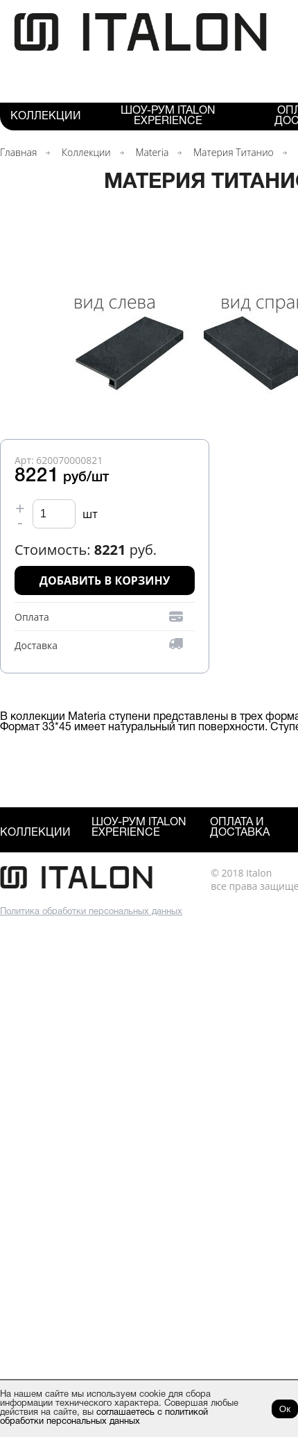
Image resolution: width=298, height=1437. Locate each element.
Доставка (36, 645)
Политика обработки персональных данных (91, 912)
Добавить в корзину (105, 580)
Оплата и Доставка (240, 828)
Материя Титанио (233, 152)
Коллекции (45, 116)
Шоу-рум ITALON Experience (168, 116)
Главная (18, 152)
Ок (284, 1409)
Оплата (32, 616)
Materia (151, 152)
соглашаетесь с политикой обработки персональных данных (104, 1417)
